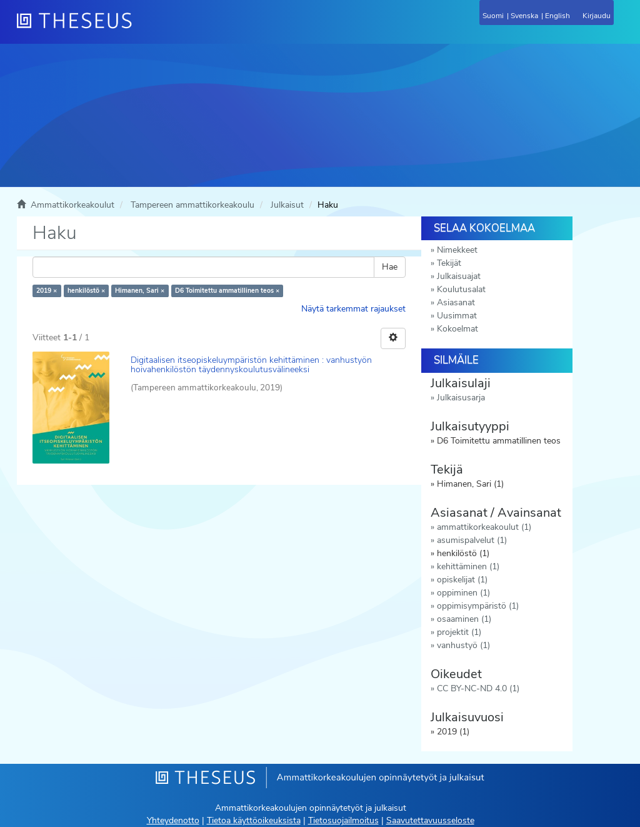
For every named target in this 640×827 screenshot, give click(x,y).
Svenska (524, 16)
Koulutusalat (461, 289)
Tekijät (449, 263)
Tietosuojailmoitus (343, 820)
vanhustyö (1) (463, 645)
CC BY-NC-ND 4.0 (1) (478, 688)
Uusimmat (457, 316)
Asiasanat (456, 302)
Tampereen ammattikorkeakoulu (192, 205)
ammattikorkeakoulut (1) (484, 527)
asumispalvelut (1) (472, 540)
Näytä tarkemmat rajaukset (353, 309)
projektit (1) (459, 632)
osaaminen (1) (464, 619)
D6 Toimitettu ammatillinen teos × (227, 290)
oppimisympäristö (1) (478, 606)
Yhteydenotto (173, 820)
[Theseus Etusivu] (142, 28)
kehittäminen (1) (468, 566)
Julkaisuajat (459, 276)
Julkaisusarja (461, 397)
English (557, 16)
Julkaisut (287, 205)
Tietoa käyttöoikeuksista (254, 820)
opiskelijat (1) (462, 580)
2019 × (46, 290)
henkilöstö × (86, 290)
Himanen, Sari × (139, 290)
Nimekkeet (457, 250)
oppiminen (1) (463, 593)
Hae (390, 267)
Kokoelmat (457, 329)
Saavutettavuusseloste (430, 820)
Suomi (493, 16)
